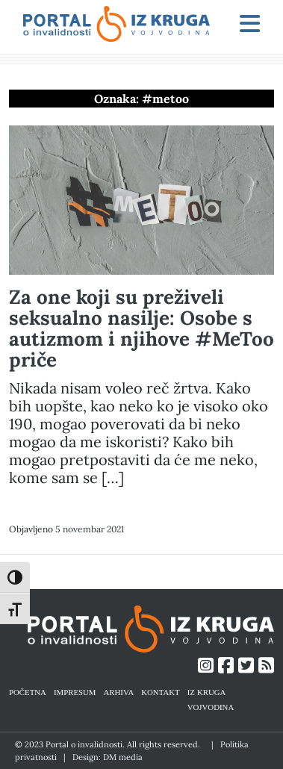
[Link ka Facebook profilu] (226, 665)
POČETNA (27, 691)
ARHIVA (119, 691)
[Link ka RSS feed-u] (266, 665)
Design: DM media (107, 757)
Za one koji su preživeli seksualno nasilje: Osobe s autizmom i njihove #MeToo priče (141, 328)
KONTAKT (160, 691)
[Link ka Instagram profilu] (206, 665)
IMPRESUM (75, 691)
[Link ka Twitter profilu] (246, 665)
